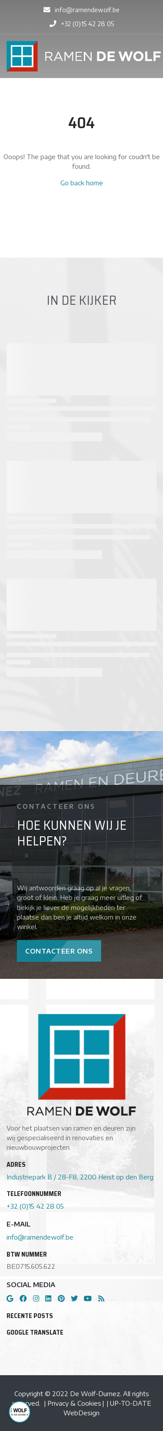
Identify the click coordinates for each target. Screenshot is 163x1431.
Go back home (81, 183)
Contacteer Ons (59, 951)
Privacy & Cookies (74, 1403)
